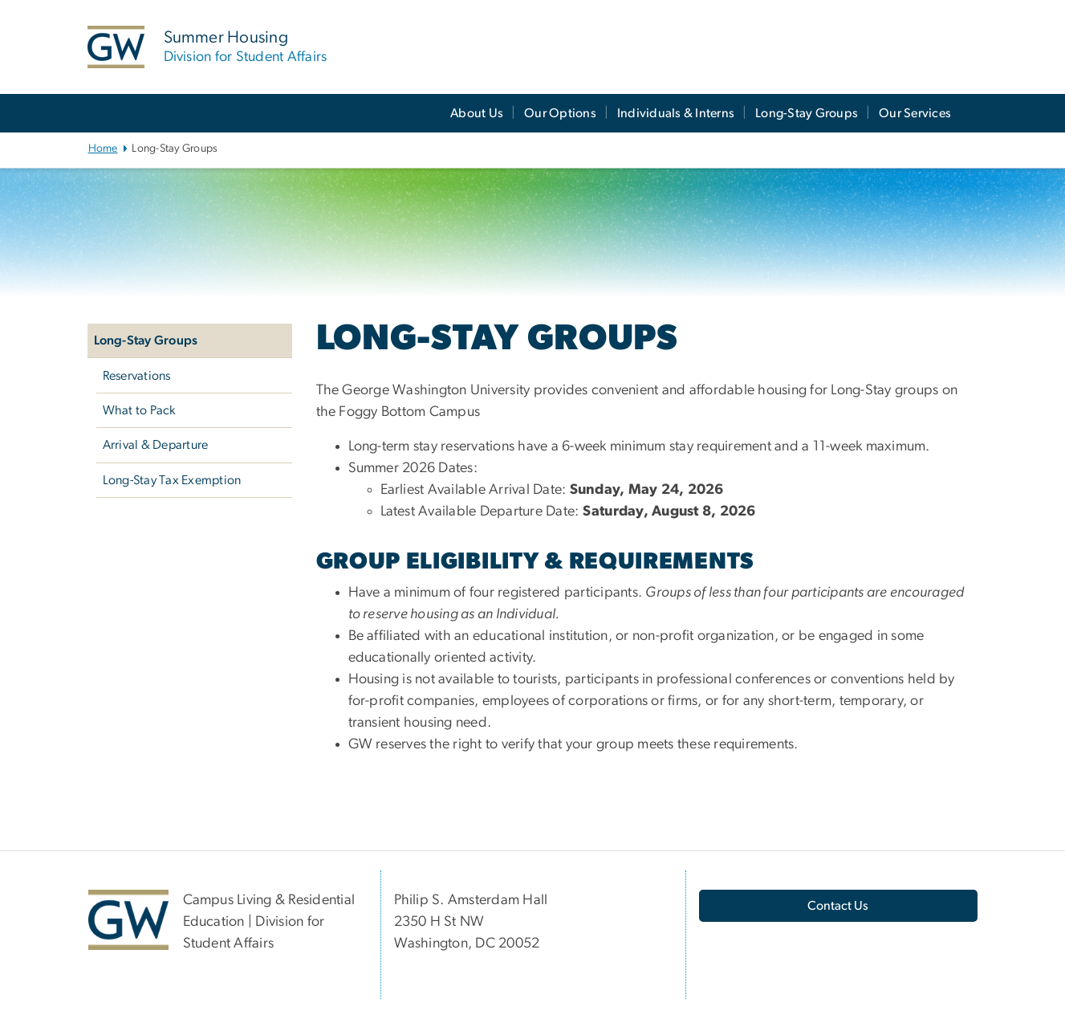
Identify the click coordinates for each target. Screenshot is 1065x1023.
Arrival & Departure (156, 444)
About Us (476, 113)
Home (103, 148)
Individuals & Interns (675, 113)
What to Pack (139, 410)
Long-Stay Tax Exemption (172, 480)
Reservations (137, 375)
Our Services (915, 113)
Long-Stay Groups (806, 113)
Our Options (560, 113)
